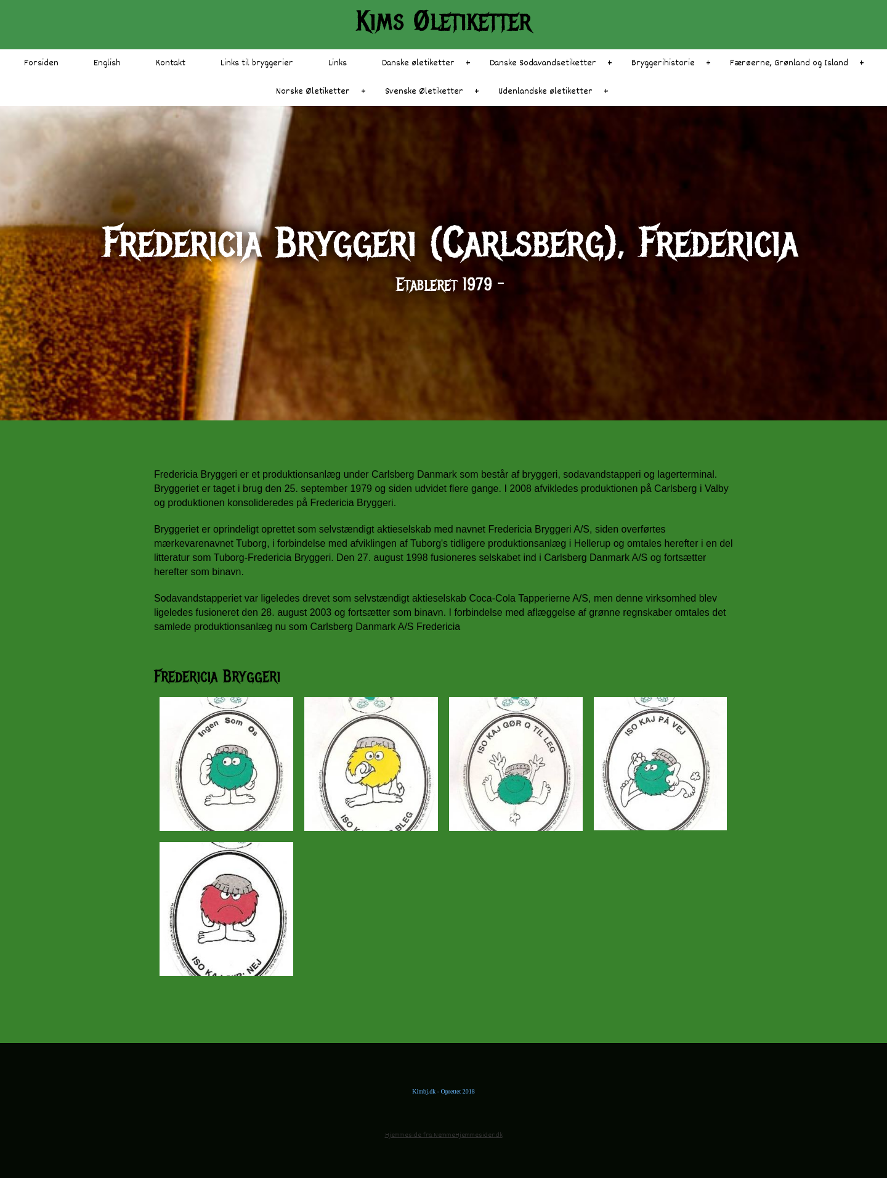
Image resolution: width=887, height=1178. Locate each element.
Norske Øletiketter (313, 91)
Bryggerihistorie (663, 63)
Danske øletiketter (418, 63)
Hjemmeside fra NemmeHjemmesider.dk (444, 1135)
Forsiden (41, 63)
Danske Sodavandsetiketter (543, 63)
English (107, 63)
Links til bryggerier (257, 63)
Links (337, 63)
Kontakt (170, 63)
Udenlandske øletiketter (545, 91)
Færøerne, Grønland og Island (789, 63)
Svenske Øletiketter (424, 91)
